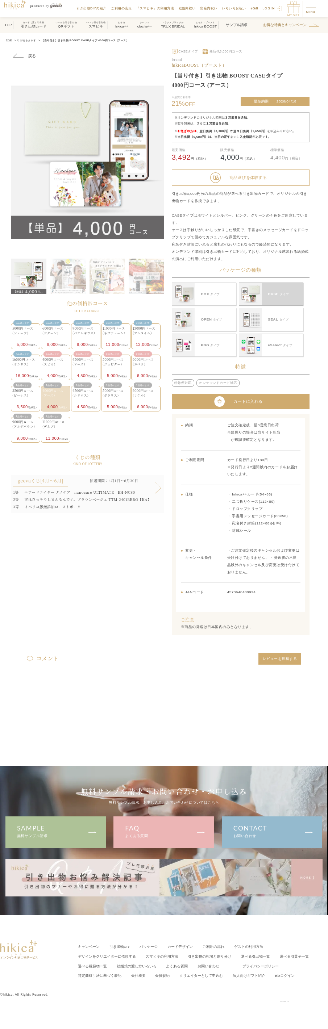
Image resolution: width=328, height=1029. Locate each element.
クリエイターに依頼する (107, 956)
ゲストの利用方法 (248, 946)
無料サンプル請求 (56, 830)
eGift (254, 8)
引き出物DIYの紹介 (92, 8)
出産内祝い (209, 8)
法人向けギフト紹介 (249, 974)
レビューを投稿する (280, 658)
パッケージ (149, 946)
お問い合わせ (272, 830)
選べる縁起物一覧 (92, 965)
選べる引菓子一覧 (294, 956)
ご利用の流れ (121, 8)
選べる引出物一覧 (255, 956)
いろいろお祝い (235, 8)
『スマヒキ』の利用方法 (156, 8)
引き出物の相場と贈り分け (209, 956)
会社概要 (138, 974)
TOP (9, 40)
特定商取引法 (99, 974)
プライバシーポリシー (260, 965)
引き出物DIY (119, 946)
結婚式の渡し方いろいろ (137, 965)
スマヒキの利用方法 (162, 956)
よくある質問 (164, 830)
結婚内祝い (187, 8)
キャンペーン (89, 946)
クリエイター (201, 974)
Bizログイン (285, 974)
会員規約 (162, 974)
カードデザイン (180, 946)
